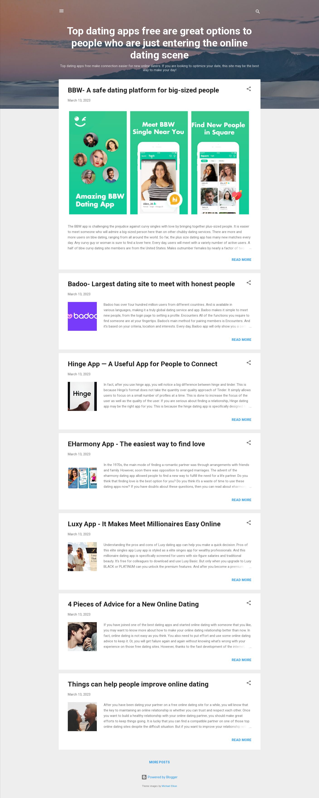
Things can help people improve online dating (138, 684)
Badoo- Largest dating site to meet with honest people (151, 284)
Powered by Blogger (159, 777)
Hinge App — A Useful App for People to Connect (142, 364)
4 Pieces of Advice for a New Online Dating (133, 604)
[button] (248, 89)
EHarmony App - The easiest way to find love (136, 444)
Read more (241, 260)
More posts (159, 762)
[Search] (258, 12)
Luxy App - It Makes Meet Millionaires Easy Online (144, 524)
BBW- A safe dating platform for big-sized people (143, 90)
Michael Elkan (169, 786)
